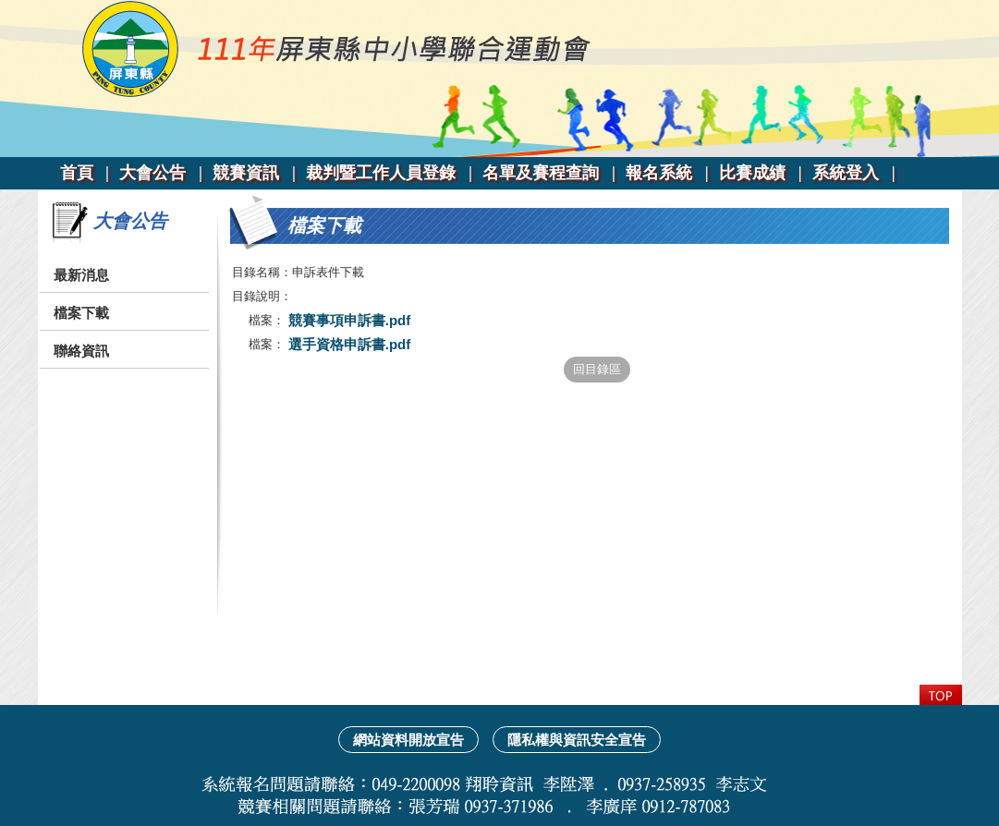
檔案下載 (81, 313)
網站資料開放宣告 (408, 739)
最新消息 (81, 275)
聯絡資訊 (81, 350)
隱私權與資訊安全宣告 (576, 739)
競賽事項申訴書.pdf (348, 320)
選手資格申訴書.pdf (348, 344)
